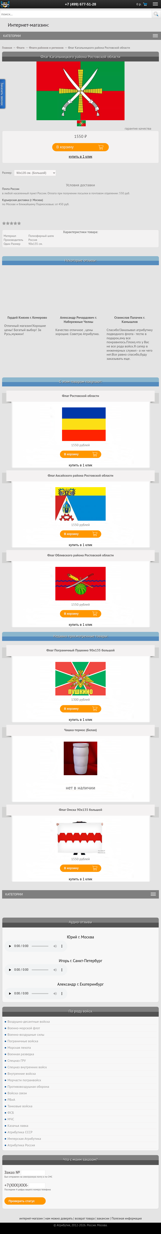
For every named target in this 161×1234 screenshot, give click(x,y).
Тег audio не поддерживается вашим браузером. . (35, 946)
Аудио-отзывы (80, 922)
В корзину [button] (65, 147)
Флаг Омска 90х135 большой (80, 809)
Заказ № (24, 1172)
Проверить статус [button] (22, 1201)
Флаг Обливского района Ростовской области (80, 555)
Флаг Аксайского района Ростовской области (80, 475)
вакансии (103, 1218)
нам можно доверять (59, 1218)
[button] (156, 14)
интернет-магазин (31, 1218)
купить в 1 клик (80, 156)
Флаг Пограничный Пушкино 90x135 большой (80, 650)
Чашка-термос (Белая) (80, 730)
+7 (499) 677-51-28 (80, 4)
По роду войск (80, 1011)
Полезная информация (127, 1218)
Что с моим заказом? (80, 1159)
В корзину (71, 454)
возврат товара (85, 1218)
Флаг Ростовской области (80, 396)
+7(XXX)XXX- (24, 1185)
